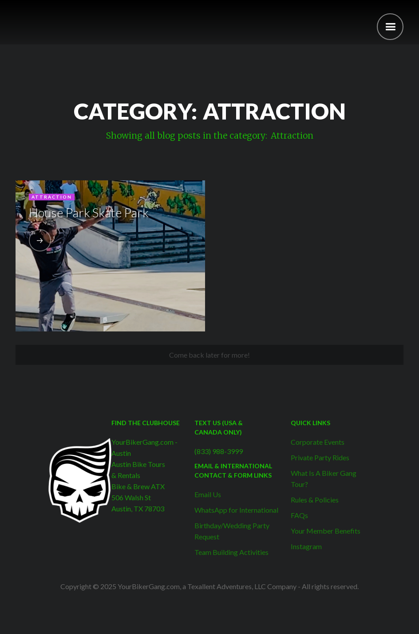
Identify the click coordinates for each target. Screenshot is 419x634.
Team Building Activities (231, 552)
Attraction (52, 196)
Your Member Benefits (325, 530)
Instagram (306, 546)
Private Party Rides (320, 457)
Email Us (207, 494)
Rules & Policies (315, 499)
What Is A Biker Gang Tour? (323, 478)
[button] (390, 26)
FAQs (299, 515)
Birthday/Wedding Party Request (231, 531)
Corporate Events (317, 442)
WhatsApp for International (236, 510)
